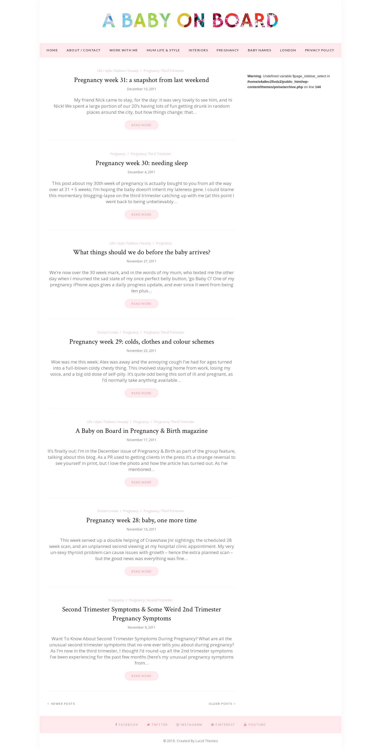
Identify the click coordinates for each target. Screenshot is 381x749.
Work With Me (124, 50)
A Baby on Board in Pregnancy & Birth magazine (141, 430)
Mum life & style (163, 50)
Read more (141, 125)
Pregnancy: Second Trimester (151, 600)
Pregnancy (228, 50)
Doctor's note (107, 332)
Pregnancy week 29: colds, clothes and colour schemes (141, 341)
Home (52, 50)
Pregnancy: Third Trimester (164, 71)
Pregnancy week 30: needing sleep (142, 162)
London (288, 50)
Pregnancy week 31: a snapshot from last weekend (141, 79)
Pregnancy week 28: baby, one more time (141, 520)
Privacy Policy (319, 50)
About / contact (84, 50)
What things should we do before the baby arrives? (141, 252)
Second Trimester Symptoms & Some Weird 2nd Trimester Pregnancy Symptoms (141, 614)
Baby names (259, 50)
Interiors (198, 50)
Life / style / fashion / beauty (118, 71)
